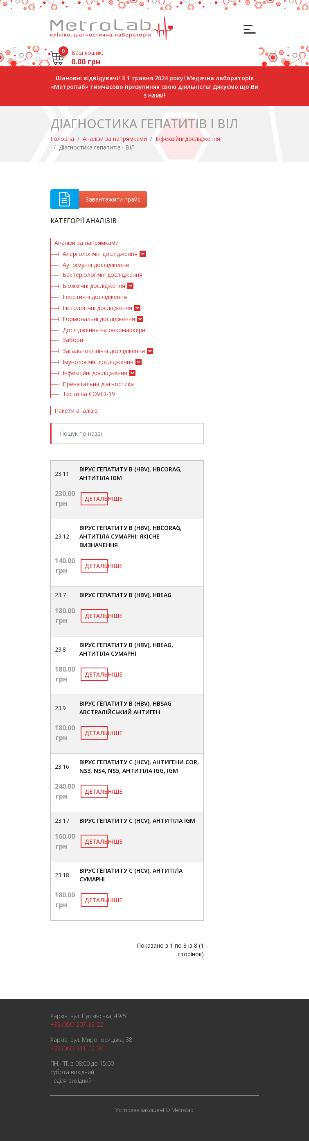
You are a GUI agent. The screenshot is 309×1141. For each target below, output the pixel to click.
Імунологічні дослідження (98, 362)
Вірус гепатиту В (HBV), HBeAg (125, 595)
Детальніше (96, 499)
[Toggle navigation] (248, 28)
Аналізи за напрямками (115, 139)
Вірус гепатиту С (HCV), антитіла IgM (137, 820)
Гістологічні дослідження (97, 308)
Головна (62, 139)
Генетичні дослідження (95, 297)
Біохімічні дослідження (94, 286)
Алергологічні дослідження (100, 254)
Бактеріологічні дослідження (102, 274)
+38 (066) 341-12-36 (76, 1048)
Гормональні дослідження (99, 319)
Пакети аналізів (76, 410)
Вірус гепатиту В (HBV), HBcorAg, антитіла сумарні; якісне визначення (130, 536)
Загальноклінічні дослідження (104, 351)
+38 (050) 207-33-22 (76, 1024)
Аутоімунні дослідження (96, 265)
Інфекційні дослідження (188, 139)
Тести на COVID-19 (89, 394)
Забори (73, 340)
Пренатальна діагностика (98, 384)
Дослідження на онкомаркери (104, 330)
